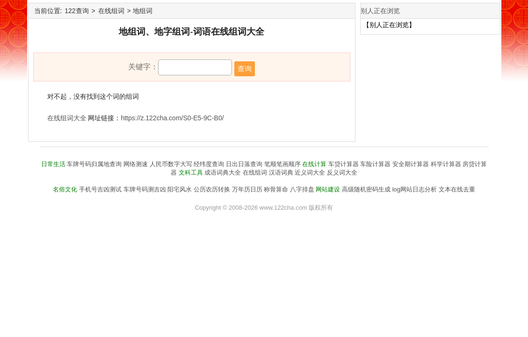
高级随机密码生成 (366, 189)
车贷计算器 (343, 164)
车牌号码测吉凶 (144, 189)
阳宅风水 (179, 189)
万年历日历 (247, 189)
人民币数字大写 (171, 164)
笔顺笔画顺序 (282, 164)
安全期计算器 (410, 164)
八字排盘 (302, 189)
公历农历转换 (212, 189)
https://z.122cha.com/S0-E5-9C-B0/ (172, 118)
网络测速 (135, 164)
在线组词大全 (67, 118)
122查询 (76, 11)
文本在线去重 (457, 189)
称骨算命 (276, 189)
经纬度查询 (209, 164)
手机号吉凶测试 (100, 189)
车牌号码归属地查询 (94, 164)
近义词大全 (310, 172)
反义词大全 (342, 172)
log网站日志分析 (414, 189)
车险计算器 (375, 164)
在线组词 (111, 11)
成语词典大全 (222, 172)
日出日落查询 (244, 164)
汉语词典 (281, 172)
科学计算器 (446, 164)
